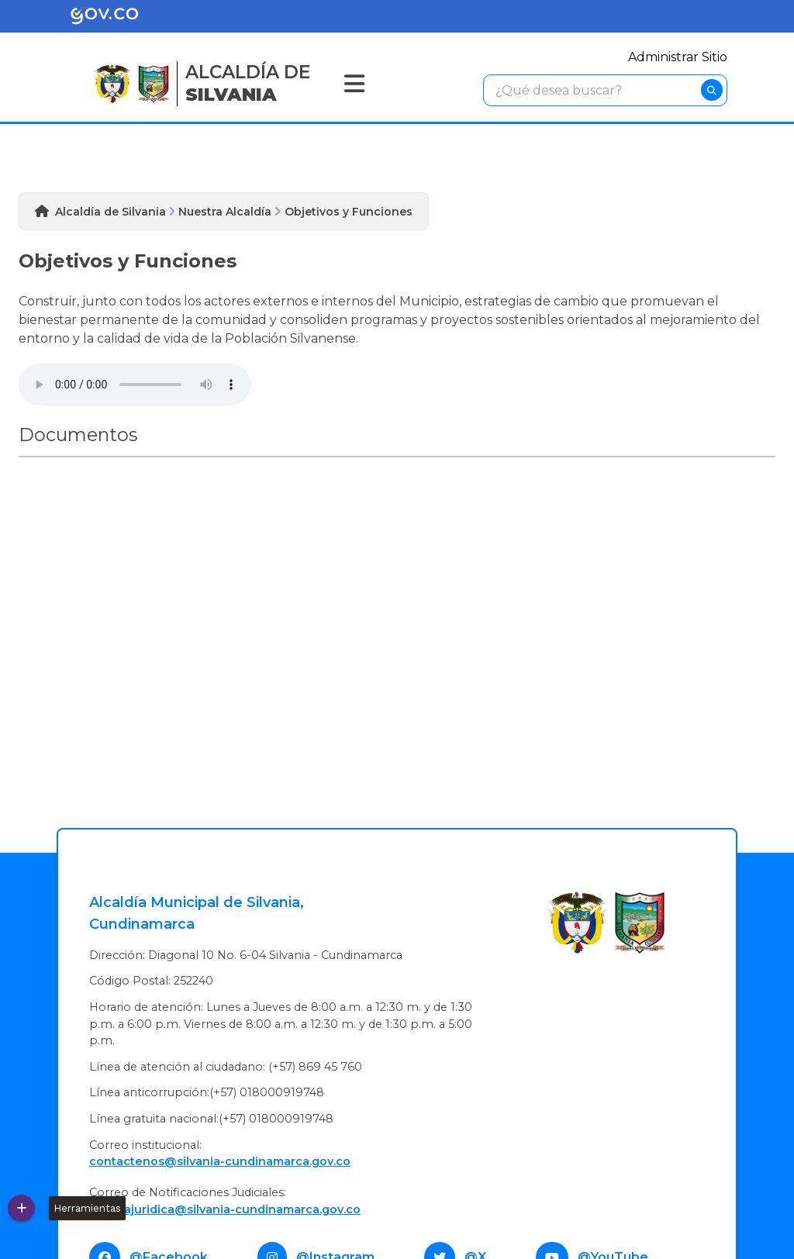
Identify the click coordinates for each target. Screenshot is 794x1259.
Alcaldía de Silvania (110, 212)
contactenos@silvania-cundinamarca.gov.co (219, 1161)
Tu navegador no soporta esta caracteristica (135, 384)
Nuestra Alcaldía (224, 212)
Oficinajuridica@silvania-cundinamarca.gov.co (225, 1209)
